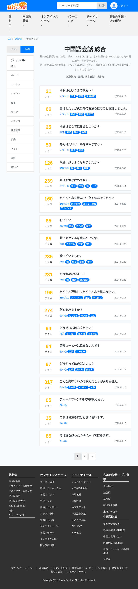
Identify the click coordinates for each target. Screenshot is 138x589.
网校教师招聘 (47, 545)
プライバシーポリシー (22, 568)
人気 (14, 49)
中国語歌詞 (14, 495)
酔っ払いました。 (71, 255)
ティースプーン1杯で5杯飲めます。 (83, 399)
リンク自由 (101, 568)
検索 (102, 5)
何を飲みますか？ (71, 309)
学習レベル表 (47, 520)
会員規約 (44, 568)
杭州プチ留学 (110, 505)
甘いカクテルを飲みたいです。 (80, 238)
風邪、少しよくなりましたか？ (80, 162)
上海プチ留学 (110, 511)
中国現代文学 (79, 507)
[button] (11, 23)
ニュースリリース (76, 571)
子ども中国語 (79, 520)
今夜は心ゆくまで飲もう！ (77, 90)
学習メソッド (47, 494)
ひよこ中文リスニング (20, 491)
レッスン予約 (47, 513)
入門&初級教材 (79, 488)
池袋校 (106, 492)
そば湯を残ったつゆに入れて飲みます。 (85, 435)
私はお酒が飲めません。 (75, 180)
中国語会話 (14, 481)
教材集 (18, 39)
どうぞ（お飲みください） (77, 327)
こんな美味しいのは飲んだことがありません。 (90, 381)
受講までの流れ (48, 507)
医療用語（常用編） (113, 542)
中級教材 (76, 494)
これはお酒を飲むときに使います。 (83, 417)
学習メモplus (47, 532)
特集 (11, 510)
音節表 (106, 559)
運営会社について (81, 568)
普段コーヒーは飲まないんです (80, 345)
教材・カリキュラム (50, 488)
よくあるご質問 (48, 539)
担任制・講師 (47, 482)
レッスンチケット (81, 482)
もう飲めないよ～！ (73, 273)
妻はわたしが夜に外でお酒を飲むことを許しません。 (94, 108)
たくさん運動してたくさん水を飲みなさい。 (88, 291)
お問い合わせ (60, 568)
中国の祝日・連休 (112, 536)
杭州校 (106, 498)
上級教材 (76, 500)
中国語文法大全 (17, 500)
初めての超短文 (17, 505)
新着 (27, 49)
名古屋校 (108, 486)
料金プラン (46, 500)
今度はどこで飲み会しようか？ (80, 126)
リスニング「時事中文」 (21, 486)
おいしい (65, 220)
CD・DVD (77, 526)
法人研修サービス (49, 526)
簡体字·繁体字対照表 (114, 530)
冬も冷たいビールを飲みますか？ (81, 144)
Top (9, 39)
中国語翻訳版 (79, 513)
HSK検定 (76, 532)
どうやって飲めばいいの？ (77, 363)
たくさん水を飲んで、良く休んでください (87, 197)
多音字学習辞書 (111, 524)
